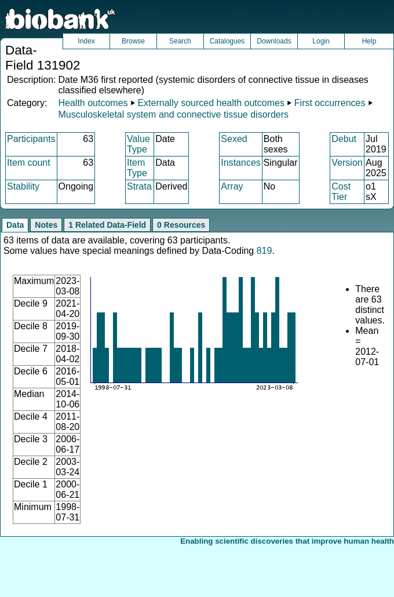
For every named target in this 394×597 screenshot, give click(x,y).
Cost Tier (341, 191)
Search (180, 41)
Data (15, 225)
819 (264, 251)
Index (86, 41)
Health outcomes (92, 103)
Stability (23, 186)
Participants (31, 139)
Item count (28, 163)
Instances (240, 163)
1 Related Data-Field (107, 225)
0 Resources (181, 225)
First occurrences (330, 103)
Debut (343, 139)
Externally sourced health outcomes (210, 103)
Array (232, 186)
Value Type (138, 144)
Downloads (274, 41)
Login (320, 41)
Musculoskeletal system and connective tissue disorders (173, 114)
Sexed (234, 139)
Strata (139, 186)
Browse (133, 41)
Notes (46, 225)
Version (346, 163)
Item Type (137, 168)
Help (369, 41)
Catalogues (227, 41)
